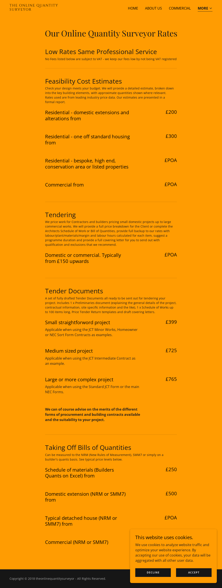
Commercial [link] (180, 8)
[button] (205, 9)
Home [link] (133, 8)
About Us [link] (153, 8)
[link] (45, 9)
